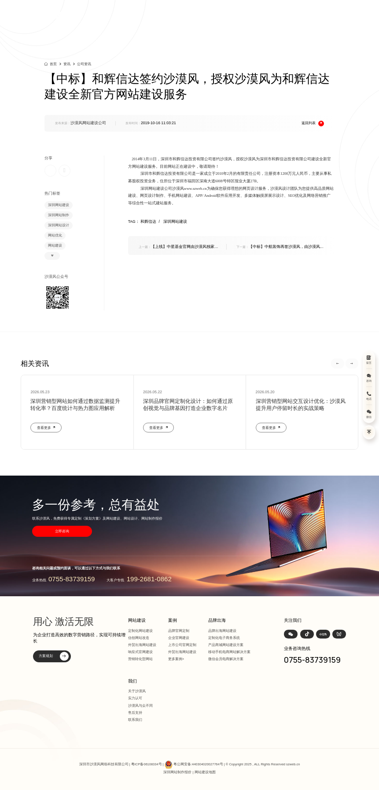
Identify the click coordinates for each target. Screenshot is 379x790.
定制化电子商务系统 (224, 638)
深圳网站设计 (58, 225)
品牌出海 (217, 620)
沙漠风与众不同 (140, 706)
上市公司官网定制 (182, 645)
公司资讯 (84, 64)
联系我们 (135, 720)
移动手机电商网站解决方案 (229, 652)
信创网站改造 (138, 638)
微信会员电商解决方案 (225, 659)
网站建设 (55, 245)
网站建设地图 (205, 772)
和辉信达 (151, 221)
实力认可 (135, 698)
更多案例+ (176, 659)
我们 (132, 681)
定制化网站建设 (140, 631)
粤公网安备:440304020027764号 (198, 764)
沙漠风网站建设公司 (88, 123)
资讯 (66, 64)
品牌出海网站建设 (222, 631)
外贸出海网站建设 (142, 645)
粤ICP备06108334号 (146, 764)
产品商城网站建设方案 (225, 645)
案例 (172, 620)
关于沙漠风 (137, 691)
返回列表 (313, 123)
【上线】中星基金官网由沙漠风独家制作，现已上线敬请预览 (178, 247)
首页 (53, 64)
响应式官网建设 (140, 652)
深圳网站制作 (58, 215)
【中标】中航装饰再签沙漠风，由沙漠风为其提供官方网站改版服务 (280, 247)
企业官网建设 (178, 638)
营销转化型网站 (140, 659)
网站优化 (55, 235)
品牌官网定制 (178, 631)
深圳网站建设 (58, 205)
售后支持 (135, 713)
